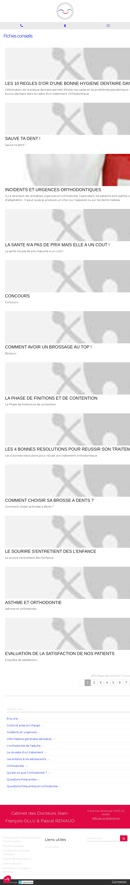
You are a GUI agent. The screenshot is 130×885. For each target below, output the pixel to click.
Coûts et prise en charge (23, 725)
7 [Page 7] (126, 682)
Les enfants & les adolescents (26, 759)
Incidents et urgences (22, 732)
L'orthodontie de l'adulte (24, 745)
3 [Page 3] (100, 682)
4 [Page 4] (107, 682)
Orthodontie (15, 766)
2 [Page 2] (94, 682)
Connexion (119, 881)
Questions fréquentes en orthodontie (32, 786)
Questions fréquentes (22, 779)
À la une (12, 718)
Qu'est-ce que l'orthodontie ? (27, 772)
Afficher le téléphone (106, 818)
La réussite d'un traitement (25, 752)
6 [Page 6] (120, 682)
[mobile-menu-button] (108, 25)
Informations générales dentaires (29, 739)
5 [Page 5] (113, 682)
